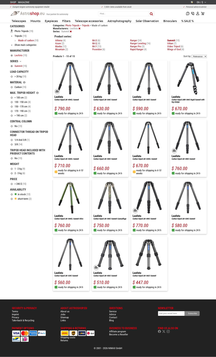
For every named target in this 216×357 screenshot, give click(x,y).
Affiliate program (117, 331)
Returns (64, 340)
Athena (60, 40)
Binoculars (170, 21)
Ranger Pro (137, 46)
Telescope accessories (89, 21)
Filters (66, 21)
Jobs (62, 314)
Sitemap (64, 317)
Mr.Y (96, 46)
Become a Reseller (118, 334)
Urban (171, 43)
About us (64, 311)
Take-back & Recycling (23, 320)
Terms (15, 311)
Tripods (86, 25)
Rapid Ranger (138, 49)
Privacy (15, 317)
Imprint (15, 314)
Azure (59, 43)
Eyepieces (51, 21)
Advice (112, 314)
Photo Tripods (72, 25)
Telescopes (19, 21)
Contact (113, 317)
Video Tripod (175, 46)
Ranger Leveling (140, 43)
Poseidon (98, 49)
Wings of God (175, 49)
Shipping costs (67, 337)
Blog (111, 320)
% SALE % (187, 21)
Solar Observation (147, 21)
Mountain (61, 49)
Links (63, 320)
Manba (60, 46)
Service (113, 311)
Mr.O (96, 40)
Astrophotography (119, 21)
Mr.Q (96, 43)
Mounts (35, 21)
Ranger (136, 40)
